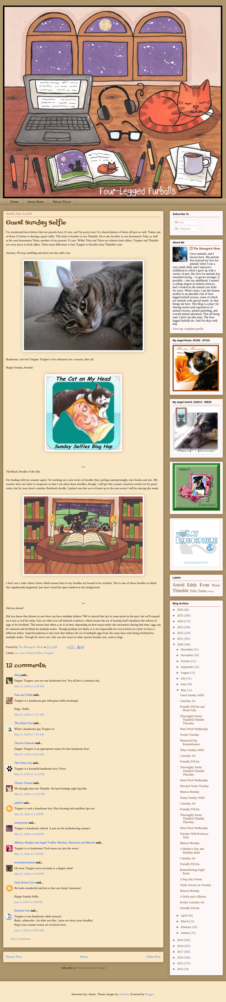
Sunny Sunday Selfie (192, 797)
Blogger (149, 994)
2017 (180, 951)
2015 (180, 963)
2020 (180, 644)
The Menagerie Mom (206, 248)
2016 (180, 957)
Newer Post (14, 956)
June (184, 684)
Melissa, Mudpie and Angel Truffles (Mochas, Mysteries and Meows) (54, 843)
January (186, 932)
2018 (180, 946)
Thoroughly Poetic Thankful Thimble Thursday (192, 720)
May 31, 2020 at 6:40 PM (29, 834)
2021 (180, 638)
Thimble (181, 590)
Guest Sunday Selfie (192, 695)
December (187, 649)
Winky (211, 591)
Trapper (49, 653)
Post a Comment (20, 939)
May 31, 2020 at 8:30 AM (29, 754)
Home (14, 201)
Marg (17, 675)
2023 (180, 627)
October (186, 661)
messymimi (21, 823)
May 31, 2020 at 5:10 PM (28, 814)
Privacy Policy (62, 201)
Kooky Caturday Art (192, 902)
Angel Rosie (35, 201)
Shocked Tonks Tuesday (194, 786)
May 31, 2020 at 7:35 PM (28, 854)
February (186, 927)
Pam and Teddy (23, 695)
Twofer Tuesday (189, 734)
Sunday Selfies (34, 653)
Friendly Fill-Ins (189, 761)
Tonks (202, 591)
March (185, 921)
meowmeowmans (24, 863)
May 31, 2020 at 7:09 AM (29, 734)
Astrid (178, 584)
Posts (179, 222)
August (185, 672)
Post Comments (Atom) (91, 968)
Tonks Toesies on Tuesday (195, 885)
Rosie (216, 585)
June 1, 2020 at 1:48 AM (28, 902)
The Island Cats (23, 723)
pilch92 (18, 803)
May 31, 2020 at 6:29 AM (29, 686)
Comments (183, 228)
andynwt (124, 994)
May (184, 690)
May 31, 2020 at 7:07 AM (29, 715)
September (187, 666)
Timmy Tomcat (23, 783)
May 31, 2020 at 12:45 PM (29, 794)
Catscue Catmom (24, 743)
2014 (180, 969)
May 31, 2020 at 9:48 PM (29, 874)
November (187, 655)
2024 (180, 621)
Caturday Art (187, 700)
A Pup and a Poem (191, 879)
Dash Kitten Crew (24, 883)
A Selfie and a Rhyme (193, 896)
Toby (193, 591)
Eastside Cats (22, 911)
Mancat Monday (189, 791)
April (184, 915)
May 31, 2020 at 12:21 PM (29, 774)
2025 (180, 615)
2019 (180, 940)
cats (22, 653)
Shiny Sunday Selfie (192, 750)
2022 (180, 632)
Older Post (153, 956)
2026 (180, 609)
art (16, 653)
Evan (204, 584)
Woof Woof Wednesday (194, 729)
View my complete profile (188, 328)
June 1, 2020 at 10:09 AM (29, 930)
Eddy (192, 584)
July (183, 678)
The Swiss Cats (23, 763)
